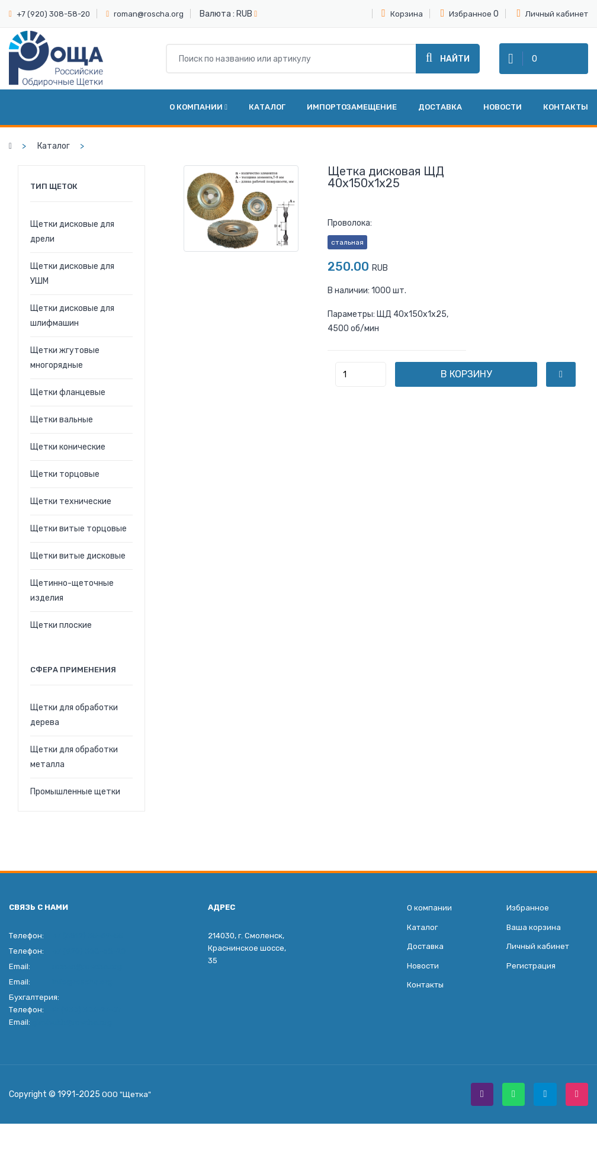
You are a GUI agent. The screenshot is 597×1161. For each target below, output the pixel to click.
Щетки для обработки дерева (74, 724)
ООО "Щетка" (127, 1105)
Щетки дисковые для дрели (72, 241)
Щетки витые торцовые (78, 538)
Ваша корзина (533, 938)
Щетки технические (70, 511)
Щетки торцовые (65, 484)
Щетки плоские (61, 635)
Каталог (267, 116)
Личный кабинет (552, 13)
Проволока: (350, 232)
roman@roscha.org (149, 13)
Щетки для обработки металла (74, 766)
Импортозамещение (352, 116)
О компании (198, 116)
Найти (448, 62)
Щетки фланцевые (67, 402)
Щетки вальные (61, 429)
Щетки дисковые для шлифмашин (72, 325)
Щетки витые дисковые (78, 565)
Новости (502, 116)
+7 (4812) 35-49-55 (87, 945)
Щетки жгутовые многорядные (65, 367)
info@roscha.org (82, 991)
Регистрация (531, 978)
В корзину (484, 383)
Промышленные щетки (75, 801)
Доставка (440, 116)
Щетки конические (67, 456)
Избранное (466, 13)
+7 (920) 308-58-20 (53, 13)
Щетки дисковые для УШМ (72, 283)
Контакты (565, 116)
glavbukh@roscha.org (72, 1031)
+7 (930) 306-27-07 (85, 1019)
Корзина (402, 13)
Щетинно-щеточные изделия (72, 600)
